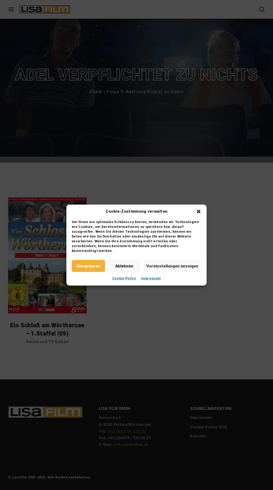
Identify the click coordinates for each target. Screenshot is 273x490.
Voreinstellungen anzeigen (172, 265)
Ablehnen (124, 265)
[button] (198, 211)
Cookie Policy (124, 278)
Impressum (151, 278)
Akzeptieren (88, 265)
